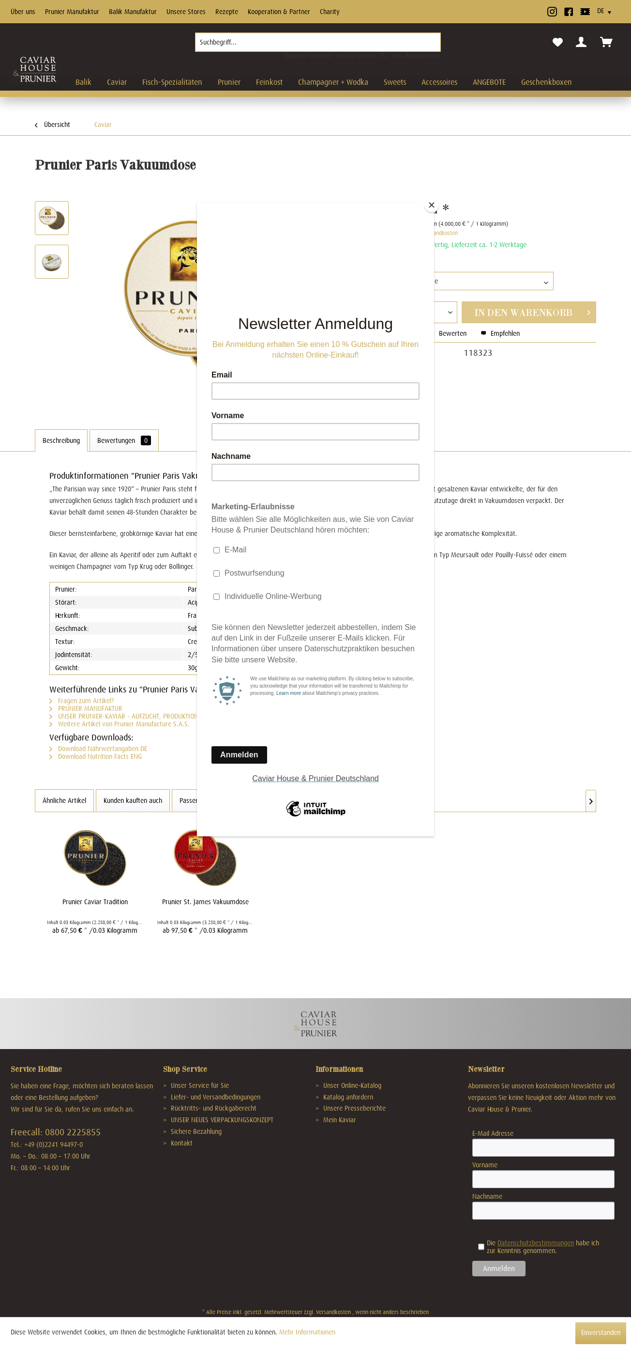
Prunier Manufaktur (72, 11)
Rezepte (226, 11)
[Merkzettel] (558, 42)
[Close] (431, 205)
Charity (330, 11)
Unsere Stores (186, 11)
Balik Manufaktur (133, 11)
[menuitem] (318, 46)
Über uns (23, 11)
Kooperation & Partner (279, 11)
